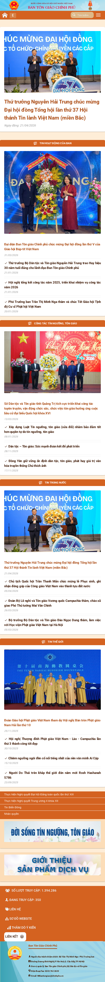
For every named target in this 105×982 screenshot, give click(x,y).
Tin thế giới (52, 641)
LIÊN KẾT (14, 936)
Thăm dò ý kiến (21, 928)
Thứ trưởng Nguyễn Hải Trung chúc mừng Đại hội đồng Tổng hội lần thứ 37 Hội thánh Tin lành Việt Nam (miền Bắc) (51, 110)
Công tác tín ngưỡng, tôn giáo (52, 323)
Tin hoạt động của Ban (52, 143)
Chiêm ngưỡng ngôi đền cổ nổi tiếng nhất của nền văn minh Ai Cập (51, 758)
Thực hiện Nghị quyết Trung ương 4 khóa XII (31, 800)
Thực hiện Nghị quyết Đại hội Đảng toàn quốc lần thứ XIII (39, 794)
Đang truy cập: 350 (23, 900)
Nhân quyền (11, 813)
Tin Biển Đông (12, 807)
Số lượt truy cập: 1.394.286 (30, 890)
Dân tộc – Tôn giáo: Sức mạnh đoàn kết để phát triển (41, 446)
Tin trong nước (52, 482)
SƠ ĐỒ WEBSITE (18, 919)
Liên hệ (13, 909)
